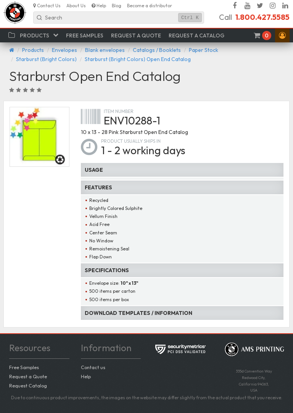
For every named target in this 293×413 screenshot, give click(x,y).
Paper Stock (203, 50)
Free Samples (24, 367)
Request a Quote (28, 376)
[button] (282, 35)
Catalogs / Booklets (157, 50)
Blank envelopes (105, 50)
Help (86, 376)
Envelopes (64, 50)
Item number (119, 111)
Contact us (93, 367)
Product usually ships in (131, 141)
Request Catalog (28, 385)
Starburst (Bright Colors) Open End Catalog (138, 59)
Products (33, 50)
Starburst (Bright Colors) (46, 59)
